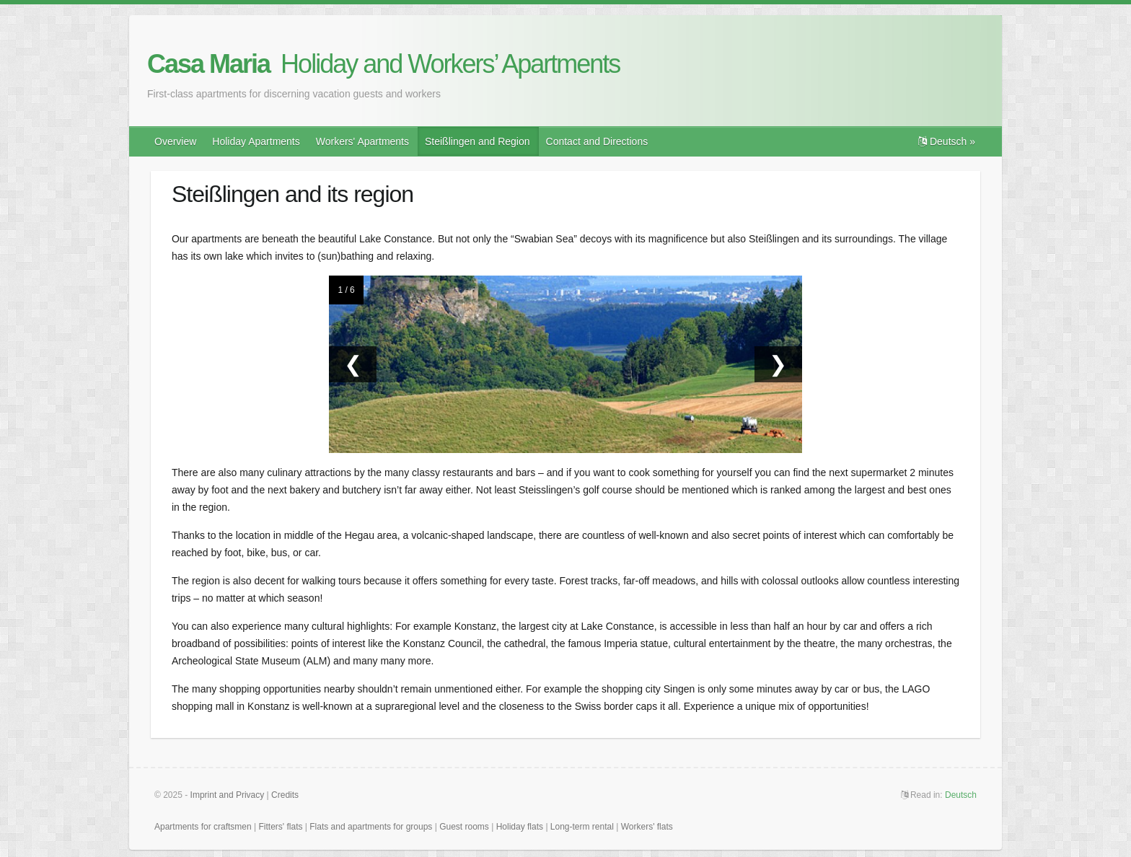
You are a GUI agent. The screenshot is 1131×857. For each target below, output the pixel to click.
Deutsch (961, 795)
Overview (175, 141)
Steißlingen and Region (477, 141)
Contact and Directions (597, 141)
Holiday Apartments (255, 141)
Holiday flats (519, 827)
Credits (285, 795)
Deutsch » (946, 141)
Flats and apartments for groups (370, 827)
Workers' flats (647, 827)
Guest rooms (464, 827)
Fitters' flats (281, 827)
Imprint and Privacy (227, 795)
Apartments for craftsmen (203, 827)
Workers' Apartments (362, 141)
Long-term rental (582, 827)
